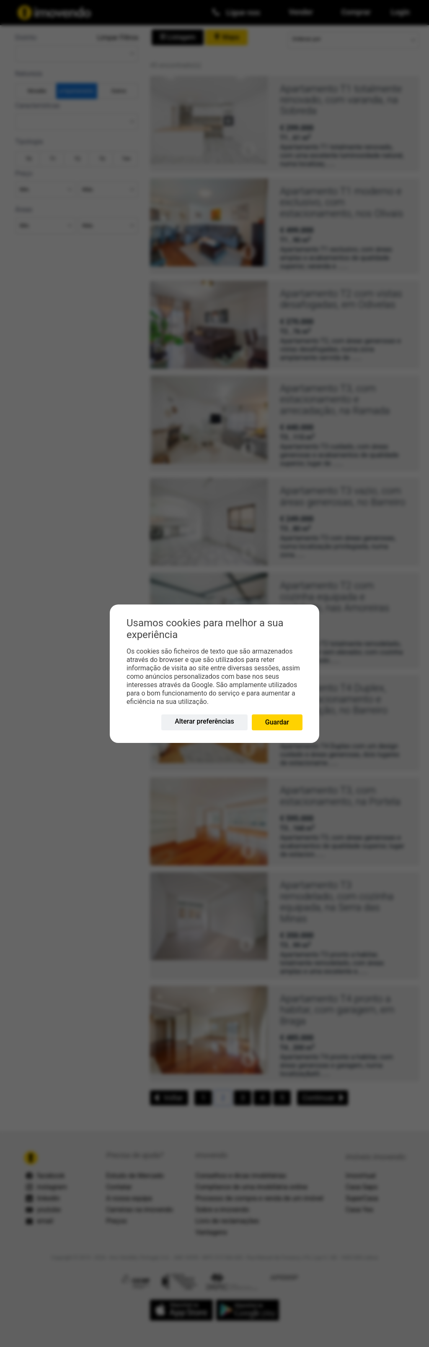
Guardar (277, 722)
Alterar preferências (204, 721)
